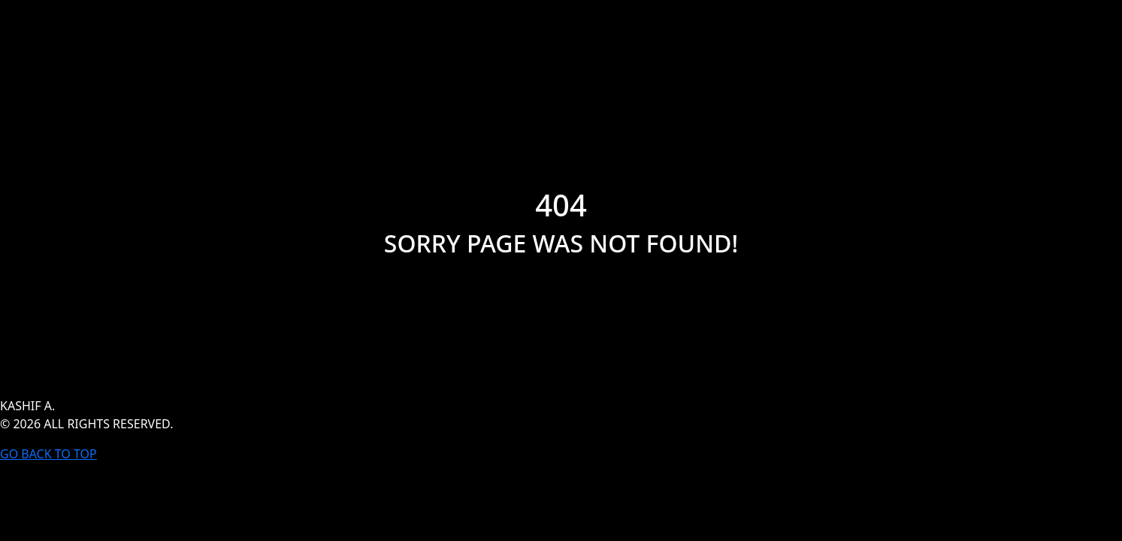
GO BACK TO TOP (48, 454)
